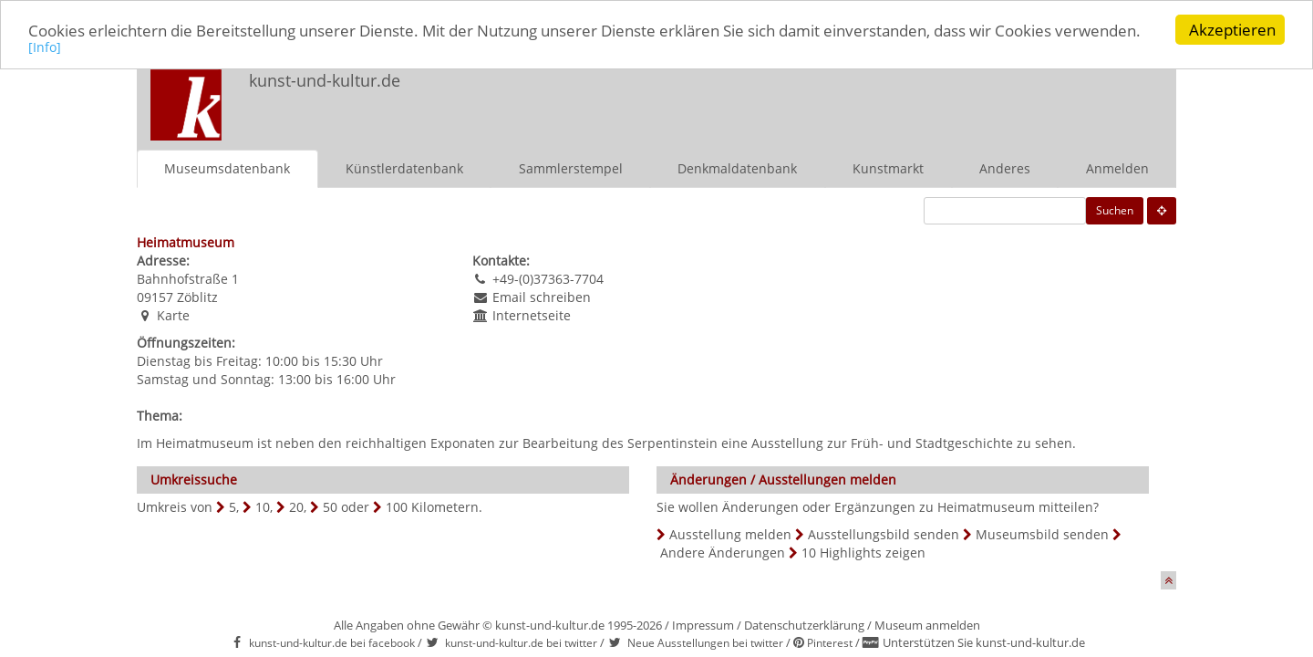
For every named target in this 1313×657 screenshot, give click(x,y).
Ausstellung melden (730, 533)
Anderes (1004, 167)
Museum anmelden (927, 624)
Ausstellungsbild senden (883, 533)
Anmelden (1117, 167)
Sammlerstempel (571, 167)
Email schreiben (541, 296)
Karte (173, 314)
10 (262, 506)
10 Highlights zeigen (863, 551)
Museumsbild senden (1042, 533)
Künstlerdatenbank (404, 167)
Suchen (1114, 209)
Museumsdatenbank (227, 167)
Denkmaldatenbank (737, 167)
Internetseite (531, 314)
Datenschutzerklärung (804, 624)
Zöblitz (197, 296)
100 (397, 506)
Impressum (703, 624)
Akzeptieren (1232, 29)
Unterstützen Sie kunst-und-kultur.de (984, 642)
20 (296, 506)
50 (330, 506)
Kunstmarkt (888, 167)
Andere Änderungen (722, 551)
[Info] (44, 46)
